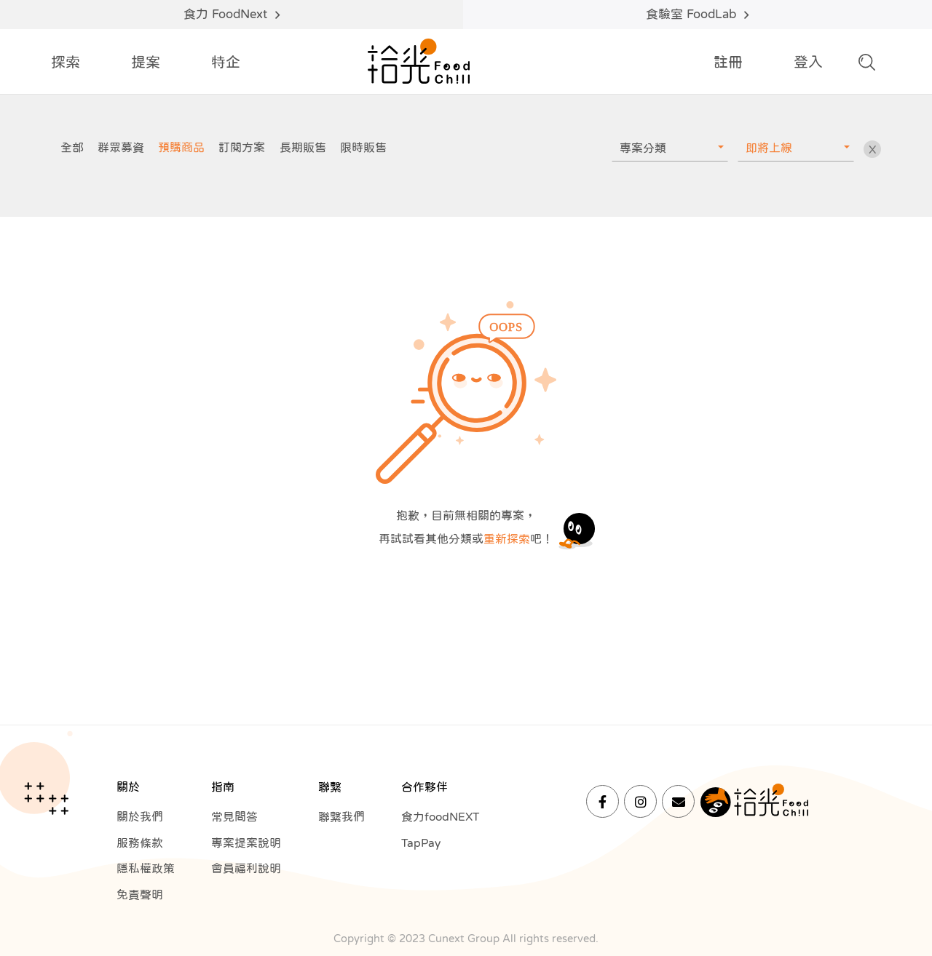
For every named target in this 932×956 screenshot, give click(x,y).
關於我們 (139, 817)
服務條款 (139, 843)
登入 (808, 62)
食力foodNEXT (442, 817)
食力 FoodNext (231, 14)
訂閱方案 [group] (241, 147)
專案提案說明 (246, 843)
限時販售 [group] (363, 147)
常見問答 (234, 817)
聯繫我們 (341, 817)
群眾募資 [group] (121, 147)
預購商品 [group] (181, 147)
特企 (225, 62)
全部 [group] (72, 147)
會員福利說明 (246, 869)
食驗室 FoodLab (697, 14)
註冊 (728, 62)
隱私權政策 (145, 869)
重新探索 (506, 538)
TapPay (421, 843)
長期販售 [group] (303, 147)
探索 (65, 62)
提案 (145, 62)
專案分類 (643, 148)
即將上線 (769, 148)
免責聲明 (139, 895)
